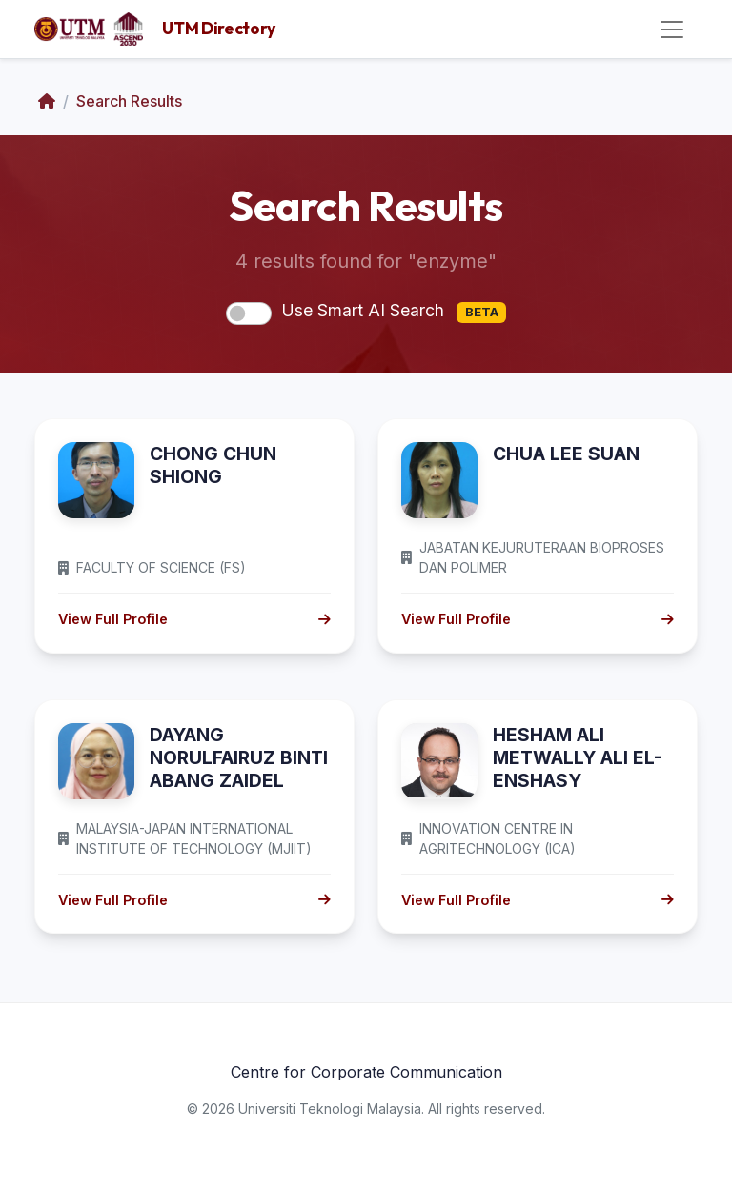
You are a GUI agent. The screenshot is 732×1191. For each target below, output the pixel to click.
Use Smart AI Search (393, 311)
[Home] (46, 101)
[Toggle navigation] (672, 29)
